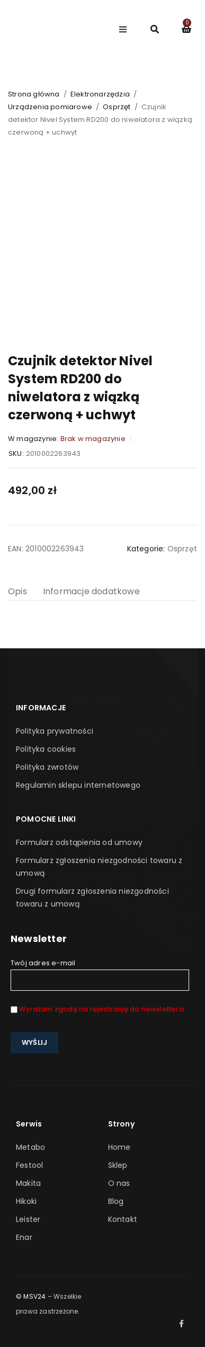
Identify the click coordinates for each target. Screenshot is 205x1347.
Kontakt (122, 1219)
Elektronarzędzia (100, 94)
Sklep (118, 1165)
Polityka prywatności (54, 731)
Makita (28, 1183)
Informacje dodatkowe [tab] (91, 591)
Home (119, 1147)
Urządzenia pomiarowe (50, 107)
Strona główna (34, 94)
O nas (119, 1183)
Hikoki (26, 1201)
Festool (29, 1165)
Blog (116, 1201)
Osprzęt (116, 107)
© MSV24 (31, 1296)
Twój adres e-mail (100, 974)
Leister (28, 1219)
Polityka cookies (46, 749)
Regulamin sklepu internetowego (78, 785)
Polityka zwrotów (47, 767)
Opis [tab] (17, 591)
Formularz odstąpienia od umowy (79, 842)
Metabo (30, 1147)
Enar (24, 1237)
